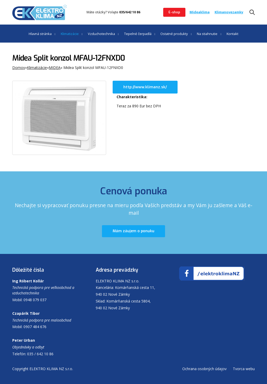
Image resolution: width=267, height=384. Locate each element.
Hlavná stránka (40, 33)
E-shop (174, 12)
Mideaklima (200, 12)
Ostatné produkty (174, 33)
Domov (18, 67)
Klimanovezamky (229, 12)
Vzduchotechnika (101, 33)
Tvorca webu (244, 368)
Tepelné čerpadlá (137, 33)
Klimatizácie (70, 33)
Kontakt (232, 33)
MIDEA (54, 67)
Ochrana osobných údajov (204, 368)
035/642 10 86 (129, 12)
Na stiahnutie (207, 33)
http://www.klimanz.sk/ (145, 87)
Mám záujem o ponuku (133, 231)
